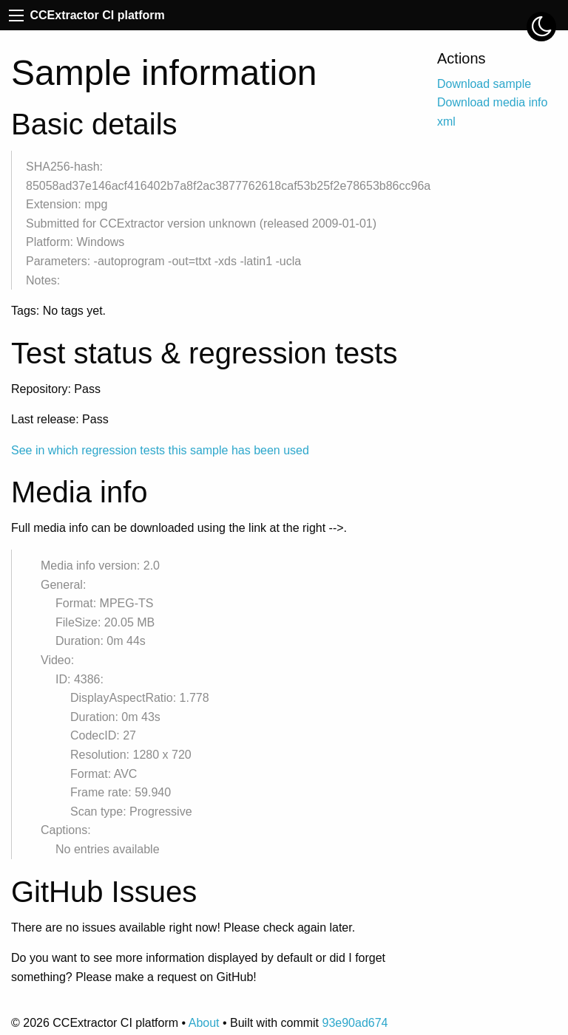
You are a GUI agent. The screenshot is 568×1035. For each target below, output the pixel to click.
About (204, 1023)
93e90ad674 (355, 1023)
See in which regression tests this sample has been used (160, 450)
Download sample (484, 84)
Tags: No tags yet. (58, 310)
